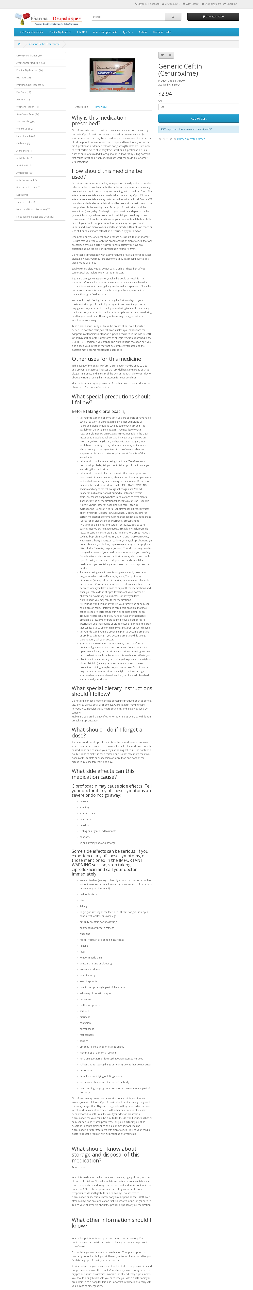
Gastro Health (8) (25, 202)
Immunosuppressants (105, 32)
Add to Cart (199, 118)
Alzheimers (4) (24, 150)
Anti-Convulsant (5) (26, 180)
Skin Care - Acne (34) (27, 114)
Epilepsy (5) (22, 194)
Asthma (143, 32)
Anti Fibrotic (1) (24, 158)
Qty (160, 100)
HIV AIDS (82, 32)
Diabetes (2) (23, 143)
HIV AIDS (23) (23, 77)
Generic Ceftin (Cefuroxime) (44, 44)
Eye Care (128, 32)
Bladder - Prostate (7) (28, 187)
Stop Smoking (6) (25, 121)
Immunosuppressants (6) (30, 85)
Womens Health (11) (27, 107)
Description (81, 107)
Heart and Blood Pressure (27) (33, 209)
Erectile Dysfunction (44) (29, 70)
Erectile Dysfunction (60, 32)
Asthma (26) (23, 99)
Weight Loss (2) (24, 129)
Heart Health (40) (25, 136)
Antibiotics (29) (24, 172)
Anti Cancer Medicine (31, 32)
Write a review (197, 139)
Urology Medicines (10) (29, 55)
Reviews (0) (101, 107)
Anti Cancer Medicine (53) (30, 63)
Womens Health (162, 32)
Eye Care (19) (23, 92)
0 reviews (182, 139)
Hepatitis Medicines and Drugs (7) (35, 216)
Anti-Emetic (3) (24, 165)
